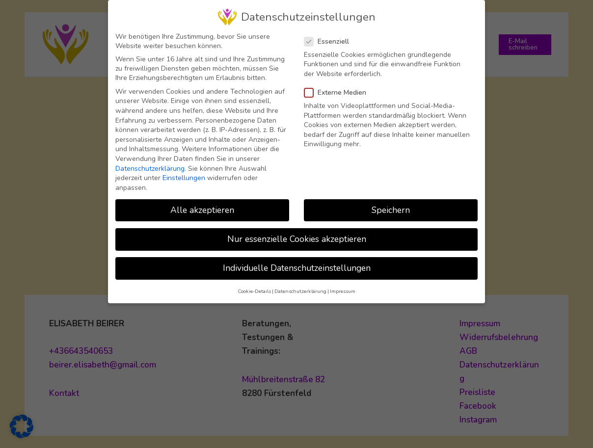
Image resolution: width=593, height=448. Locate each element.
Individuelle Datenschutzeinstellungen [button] (297, 265)
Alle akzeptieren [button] (202, 207)
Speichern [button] (391, 207)
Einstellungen (183, 175)
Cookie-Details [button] (254, 288)
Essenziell (329, 39)
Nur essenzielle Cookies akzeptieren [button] (296, 236)
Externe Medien (338, 90)
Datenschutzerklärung (150, 166)
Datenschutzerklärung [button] (300, 288)
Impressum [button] (342, 288)
